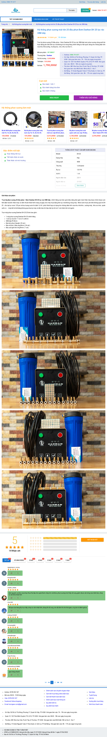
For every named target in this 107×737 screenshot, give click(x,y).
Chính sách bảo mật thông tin (55, 700)
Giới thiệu (92, 692)
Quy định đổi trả (51, 703)
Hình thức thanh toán (96, 704)
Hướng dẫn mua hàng (96, 701)
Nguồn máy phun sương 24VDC (10, 132)
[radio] (7, 547)
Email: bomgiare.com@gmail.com (16, 704)
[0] (48, 682)
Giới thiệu (82, 2)
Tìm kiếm (72, 10)
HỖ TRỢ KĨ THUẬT (58, 19)
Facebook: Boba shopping (13, 701)
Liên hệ (103, 2)
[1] (45, 682)
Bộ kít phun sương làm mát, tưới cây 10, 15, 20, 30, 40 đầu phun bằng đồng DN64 (56, 132)
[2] (55, 682)
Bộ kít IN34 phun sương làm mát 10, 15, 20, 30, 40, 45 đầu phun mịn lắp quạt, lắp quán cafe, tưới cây (33, 132)
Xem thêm (80, 185)
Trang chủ (5, 24)
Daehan (49, 55)
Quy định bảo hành (52, 706)
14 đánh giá (52, 37)
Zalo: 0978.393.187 (11, 698)
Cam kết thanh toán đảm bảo (55, 697)
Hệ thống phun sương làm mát (22, 24)
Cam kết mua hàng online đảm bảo (57, 694)
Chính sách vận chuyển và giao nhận (58, 691)
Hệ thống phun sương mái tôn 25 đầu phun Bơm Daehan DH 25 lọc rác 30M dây (61, 24)
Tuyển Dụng (93, 695)
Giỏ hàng (86, 10)
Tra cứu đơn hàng (93, 2)
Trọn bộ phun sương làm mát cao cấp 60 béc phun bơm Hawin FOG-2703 (78, 132)
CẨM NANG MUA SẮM (41, 19)
